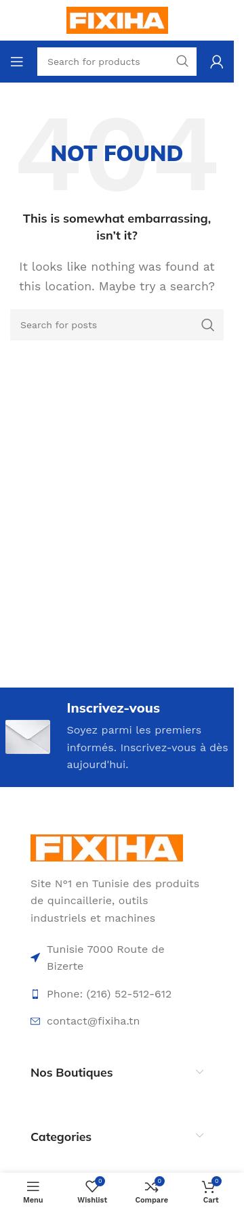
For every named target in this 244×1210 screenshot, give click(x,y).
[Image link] (106, 847)
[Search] (117, 324)
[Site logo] (117, 19)
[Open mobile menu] (16, 61)
